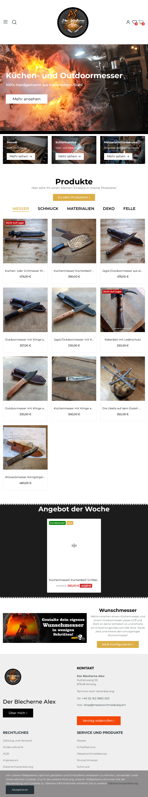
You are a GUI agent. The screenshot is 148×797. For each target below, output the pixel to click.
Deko (109, 209)
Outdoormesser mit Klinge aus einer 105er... (25, 339)
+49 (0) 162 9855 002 (95, 698)
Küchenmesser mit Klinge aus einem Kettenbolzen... (74, 408)
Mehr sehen (19, 156)
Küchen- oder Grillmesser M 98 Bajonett (25, 271)
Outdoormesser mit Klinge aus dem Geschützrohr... (25, 408)
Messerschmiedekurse (92, 753)
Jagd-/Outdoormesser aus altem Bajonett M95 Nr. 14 (122, 271)
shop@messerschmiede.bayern (105, 705)
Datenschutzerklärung (18, 766)
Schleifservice (86, 747)
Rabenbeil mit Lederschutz (123, 339)
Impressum (10, 760)
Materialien (80, 209)
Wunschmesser (87, 760)
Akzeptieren (20, 789)
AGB (6, 753)
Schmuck (48, 209)
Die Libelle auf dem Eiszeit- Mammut (122, 408)
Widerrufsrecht (13, 747)
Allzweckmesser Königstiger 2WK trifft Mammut (25, 477)
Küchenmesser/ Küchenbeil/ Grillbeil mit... (74, 271)
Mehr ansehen (27, 99)
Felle (129, 209)
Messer (21, 209)
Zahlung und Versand (17, 740)
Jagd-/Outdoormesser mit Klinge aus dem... (74, 339)
